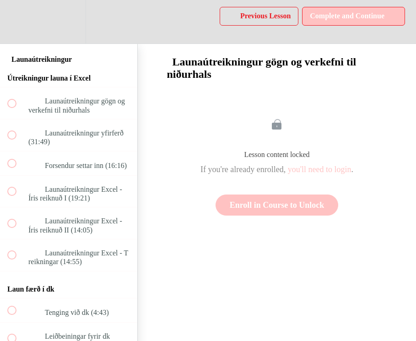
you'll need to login (319, 169)
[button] (17, 21)
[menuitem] (69, 21)
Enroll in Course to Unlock (277, 205)
